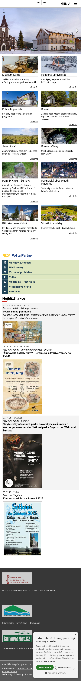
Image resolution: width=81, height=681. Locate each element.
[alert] (55, 655)
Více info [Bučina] (73, 124)
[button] (55, 672)
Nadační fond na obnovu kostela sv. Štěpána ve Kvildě (29, 590)
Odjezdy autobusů (16, 262)
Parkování (11, 291)
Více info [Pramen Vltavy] (73, 158)
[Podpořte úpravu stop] (59, 64)
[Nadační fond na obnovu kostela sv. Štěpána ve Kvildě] (17, 583)
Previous (4, 30)
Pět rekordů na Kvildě (14, 223)
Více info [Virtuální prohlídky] (73, 233)
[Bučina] (59, 99)
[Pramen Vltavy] (59, 136)
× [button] (75, 635)
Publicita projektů (12, 109)
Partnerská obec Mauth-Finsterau (55, 182)
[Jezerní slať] (20, 136)
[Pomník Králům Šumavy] (20, 170)
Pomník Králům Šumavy (16, 180)
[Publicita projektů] (20, 99)
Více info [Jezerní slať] (34, 158)
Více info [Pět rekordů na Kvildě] (34, 238)
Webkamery (12, 267)
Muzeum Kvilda (11, 74)
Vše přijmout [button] (45, 667)
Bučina (45, 109)
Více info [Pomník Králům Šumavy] (34, 201)
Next (77, 30)
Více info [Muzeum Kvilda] (34, 87)
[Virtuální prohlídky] (59, 213)
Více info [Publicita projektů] (34, 121)
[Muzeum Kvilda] (20, 64)
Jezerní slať (9, 146)
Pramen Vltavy (49, 146)
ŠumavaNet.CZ (32, 674)
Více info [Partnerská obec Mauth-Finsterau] (73, 196)
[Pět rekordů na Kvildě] (20, 213)
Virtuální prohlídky (51, 223)
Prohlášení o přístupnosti (14, 664)
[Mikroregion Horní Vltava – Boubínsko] (17, 616)
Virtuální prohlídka (17, 272)
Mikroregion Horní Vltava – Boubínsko (21, 623)
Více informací (50, 661)
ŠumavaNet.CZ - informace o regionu (20, 648)
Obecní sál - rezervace (18, 281)
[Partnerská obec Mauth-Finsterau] (59, 170)
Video (9, 277)
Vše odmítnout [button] (65, 667)
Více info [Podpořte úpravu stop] (73, 87)
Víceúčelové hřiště (16, 286)
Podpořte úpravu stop (54, 74)
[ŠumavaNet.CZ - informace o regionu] (17, 641)
